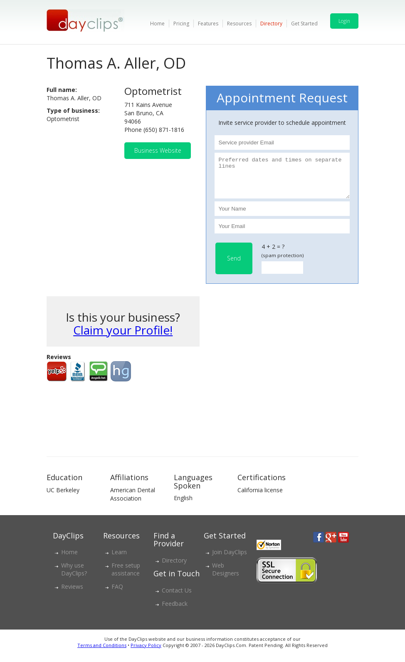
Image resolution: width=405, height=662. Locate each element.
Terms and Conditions (101, 653)
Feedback (175, 611)
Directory (271, 23)
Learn (119, 559)
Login (344, 21)
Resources (239, 23)
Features (208, 23)
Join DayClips (229, 559)
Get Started (304, 23)
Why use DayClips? (74, 577)
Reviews (72, 594)
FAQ (117, 594)
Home (157, 23)
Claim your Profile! (123, 337)
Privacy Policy (146, 653)
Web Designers (225, 577)
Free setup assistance (125, 577)
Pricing (181, 23)
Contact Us (177, 598)
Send (234, 266)
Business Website (157, 150)
